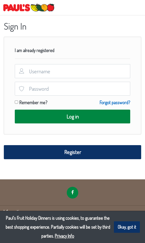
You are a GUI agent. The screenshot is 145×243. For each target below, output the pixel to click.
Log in (73, 116)
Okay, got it (127, 227)
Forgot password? (115, 102)
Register (72, 151)
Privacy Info (64, 236)
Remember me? (33, 102)
